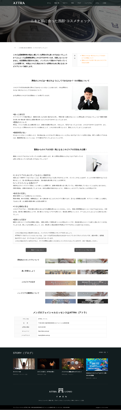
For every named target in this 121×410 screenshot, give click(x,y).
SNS (72, 3)
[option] (61, 369)
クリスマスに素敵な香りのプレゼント (72, 372)
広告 (26, 374)
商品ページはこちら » (37, 250)
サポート (65, 3)
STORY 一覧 (102, 352)
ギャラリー (22, 374)
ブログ (79, 3)
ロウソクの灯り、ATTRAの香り (45, 372)
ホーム (49, 3)
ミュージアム (88, 3)
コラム (97, 3)
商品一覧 (56, 3)
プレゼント (70, 374)
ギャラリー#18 (17, 372)
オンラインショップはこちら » (85, 250)
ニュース (45, 400)
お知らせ (95, 378)
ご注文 (104, 3)
